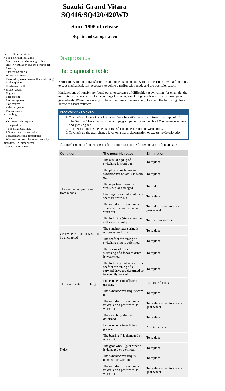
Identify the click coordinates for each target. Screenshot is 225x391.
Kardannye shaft (15, 86)
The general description (19, 121)
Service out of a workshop (23, 132)
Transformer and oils (118, 121)
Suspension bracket (17, 71)
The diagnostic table (19, 128)
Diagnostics (14, 125)
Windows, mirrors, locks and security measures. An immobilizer (26, 141)
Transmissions (14, 111)
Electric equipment (17, 146)
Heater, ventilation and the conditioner (28, 64)
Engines (10, 93)
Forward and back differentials (23, 135)
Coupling (11, 114)
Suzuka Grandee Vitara (17, 54)
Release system (15, 107)
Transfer (10, 118)
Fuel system (13, 96)
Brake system (14, 89)
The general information (20, 57)
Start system (13, 103)
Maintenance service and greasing (25, 61)
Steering (11, 68)
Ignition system (15, 100)
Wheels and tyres (16, 75)
